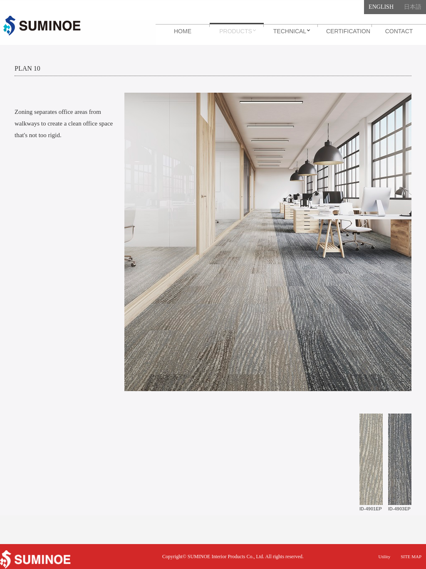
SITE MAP (411, 556)
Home (182, 31)
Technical (289, 31)
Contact (399, 31)
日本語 (412, 7)
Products (235, 31)
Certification (348, 31)
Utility (384, 556)
